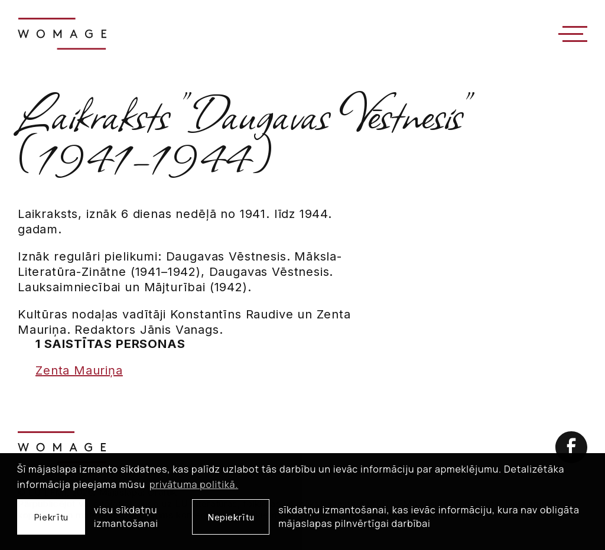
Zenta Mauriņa (79, 370)
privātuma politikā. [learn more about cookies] (193, 484)
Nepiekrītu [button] (230, 517)
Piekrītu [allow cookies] (51, 517)
